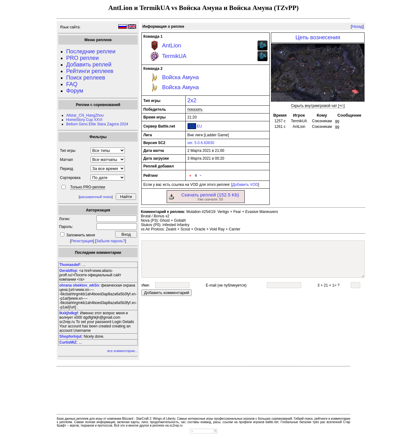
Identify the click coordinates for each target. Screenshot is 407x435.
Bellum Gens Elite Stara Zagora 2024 (97, 124)
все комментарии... (122, 351)
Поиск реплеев (85, 78)
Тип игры (68, 150)
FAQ (71, 84)
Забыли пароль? (110, 241)
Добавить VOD (245, 184)
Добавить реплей (88, 64)
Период (66, 169)
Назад (357, 26)
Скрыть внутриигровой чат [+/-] (318, 106)
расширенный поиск (96, 197)
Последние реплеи (90, 51)
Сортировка (70, 178)
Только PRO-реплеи (87, 187)
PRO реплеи (82, 58)
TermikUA (174, 56)
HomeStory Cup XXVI (84, 120)
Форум (74, 91)
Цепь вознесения (317, 37)
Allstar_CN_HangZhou (85, 115)
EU (199, 126)
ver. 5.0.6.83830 (200, 143)
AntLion (171, 45)
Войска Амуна (180, 77)
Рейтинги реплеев (89, 71)
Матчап (66, 159)
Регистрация (82, 241)
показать (195, 109)
